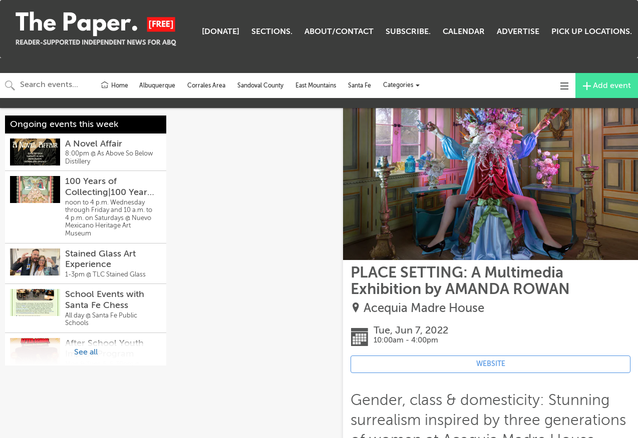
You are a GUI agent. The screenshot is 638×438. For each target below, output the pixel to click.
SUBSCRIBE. (408, 31)
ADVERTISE (518, 31)
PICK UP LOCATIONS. (591, 31)
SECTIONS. (271, 31)
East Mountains (315, 85)
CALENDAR (464, 31)
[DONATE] (220, 31)
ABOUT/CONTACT (339, 31)
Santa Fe (359, 85)
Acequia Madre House (424, 308)
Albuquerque (157, 85)
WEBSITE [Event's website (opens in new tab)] (490, 364)
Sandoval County (260, 85)
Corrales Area (206, 85)
